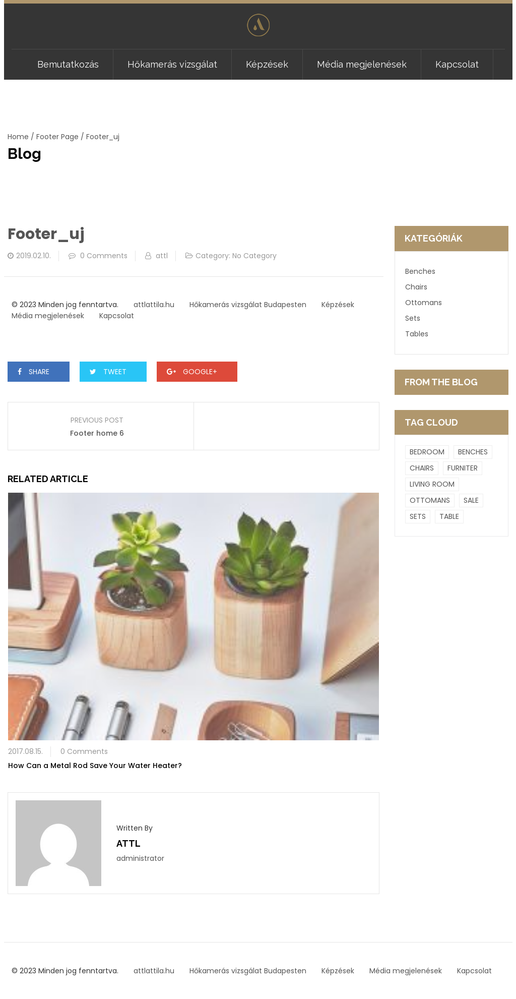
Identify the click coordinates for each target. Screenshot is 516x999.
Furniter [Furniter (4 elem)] (462, 468)
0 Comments (103, 256)
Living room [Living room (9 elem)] (432, 484)
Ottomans (423, 303)
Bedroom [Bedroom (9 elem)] (427, 452)
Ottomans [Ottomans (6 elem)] (430, 500)
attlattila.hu (154, 305)
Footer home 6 (97, 433)
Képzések (267, 64)
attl (162, 256)
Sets (412, 318)
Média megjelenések (362, 64)
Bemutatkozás (68, 64)
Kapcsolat (457, 64)
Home (18, 137)
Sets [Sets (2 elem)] (418, 516)
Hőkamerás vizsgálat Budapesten (247, 305)
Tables (416, 334)
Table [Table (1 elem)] (449, 516)
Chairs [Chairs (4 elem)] (422, 468)
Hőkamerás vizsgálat (172, 64)
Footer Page (57, 137)
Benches (420, 271)
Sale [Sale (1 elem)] (471, 500)
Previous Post (97, 420)
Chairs (416, 287)
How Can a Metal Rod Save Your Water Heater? (95, 765)
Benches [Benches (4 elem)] (473, 452)
